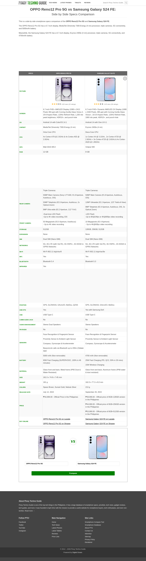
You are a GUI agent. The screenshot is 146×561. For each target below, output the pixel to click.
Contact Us (89, 531)
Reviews (87, 2)
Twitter (21, 525)
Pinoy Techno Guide (33, 501)
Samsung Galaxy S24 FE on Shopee (100, 424)
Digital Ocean (77, 552)
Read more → (30, 511)
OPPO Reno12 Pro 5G (63, 73)
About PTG (89, 528)
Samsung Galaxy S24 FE (106, 73)
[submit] (126, 2)
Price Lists (55, 536)
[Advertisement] (73, 55)
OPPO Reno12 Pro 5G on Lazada (63, 419)
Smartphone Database (93, 525)
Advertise (88, 534)
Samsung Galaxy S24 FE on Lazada (106, 419)
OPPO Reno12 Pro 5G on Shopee (56, 424)
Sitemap (88, 536)
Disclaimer (88, 542)
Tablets (78, 2)
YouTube (22, 528)
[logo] (33, 3)
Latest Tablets (57, 531)
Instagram (22, 531)
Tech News (53, 2)
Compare (73, 473)
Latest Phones (65, 2)
